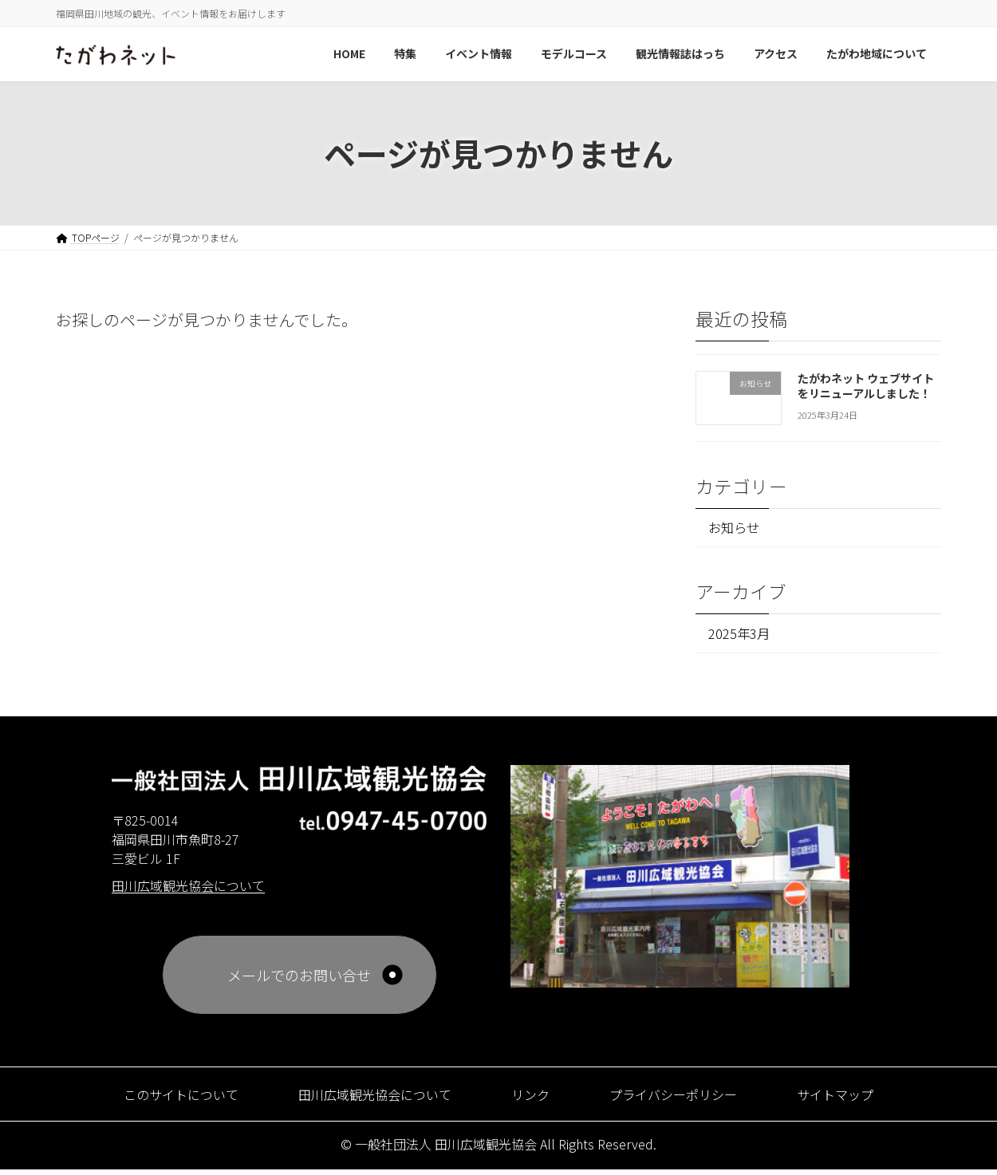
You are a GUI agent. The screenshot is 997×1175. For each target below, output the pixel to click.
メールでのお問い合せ (299, 980)
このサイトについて (157, 1099)
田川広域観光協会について (366, 1099)
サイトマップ (861, 1099)
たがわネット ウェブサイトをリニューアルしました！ (866, 385)
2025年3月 (742, 636)
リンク (533, 1099)
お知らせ (738, 528)
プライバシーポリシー (687, 1099)
